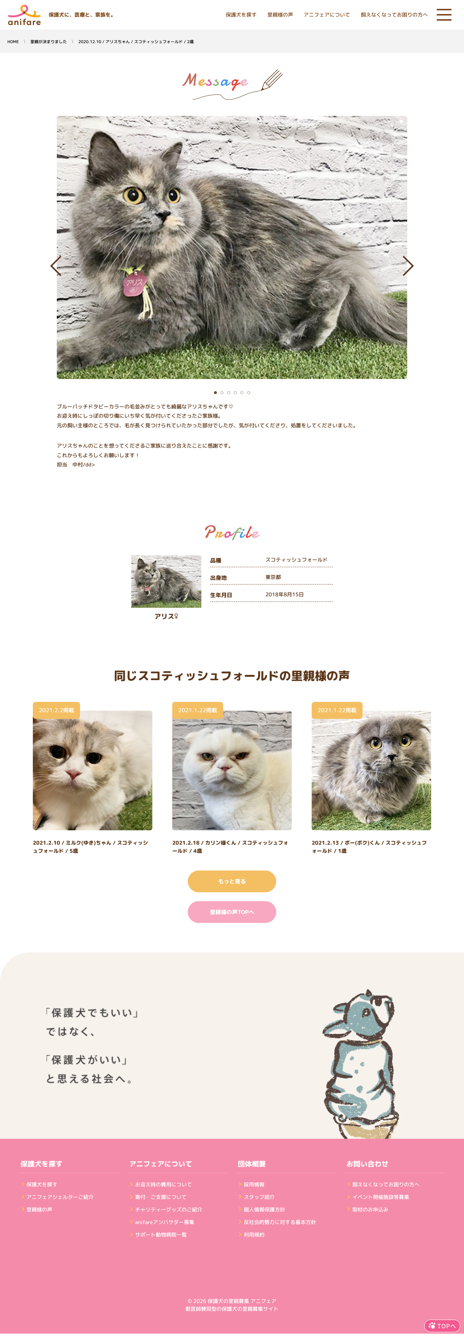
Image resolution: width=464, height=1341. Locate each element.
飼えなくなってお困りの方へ (394, 14)
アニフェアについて (327, 14)
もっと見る (232, 881)
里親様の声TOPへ (232, 912)
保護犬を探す (241, 14)
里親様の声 (280, 14)
